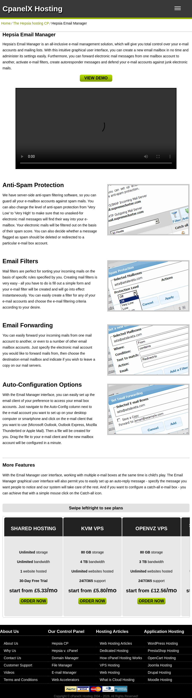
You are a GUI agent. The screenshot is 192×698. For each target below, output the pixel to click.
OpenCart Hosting (162, 658)
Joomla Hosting (160, 665)
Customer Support (18, 665)
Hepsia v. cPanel (65, 651)
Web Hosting (110, 672)
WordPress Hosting (163, 643)
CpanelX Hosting (32, 9)
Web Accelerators (65, 680)
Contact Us (12, 658)
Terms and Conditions (21, 680)
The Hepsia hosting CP (31, 23)
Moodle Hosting (160, 680)
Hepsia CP (60, 643)
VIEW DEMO (96, 78)
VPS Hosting (110, 665)
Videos (9, 672)
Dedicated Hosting (114, 651)
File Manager (62, 665)
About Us (11, 643)
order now (33, 601)
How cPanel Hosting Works (121, 658)
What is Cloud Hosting (117, 680)
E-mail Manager (64, 672)
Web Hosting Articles (116, 643)
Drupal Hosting (159, 672)
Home (5, 23)
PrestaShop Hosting (163, 651)
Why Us (10, 651)
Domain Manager (65, 658)
